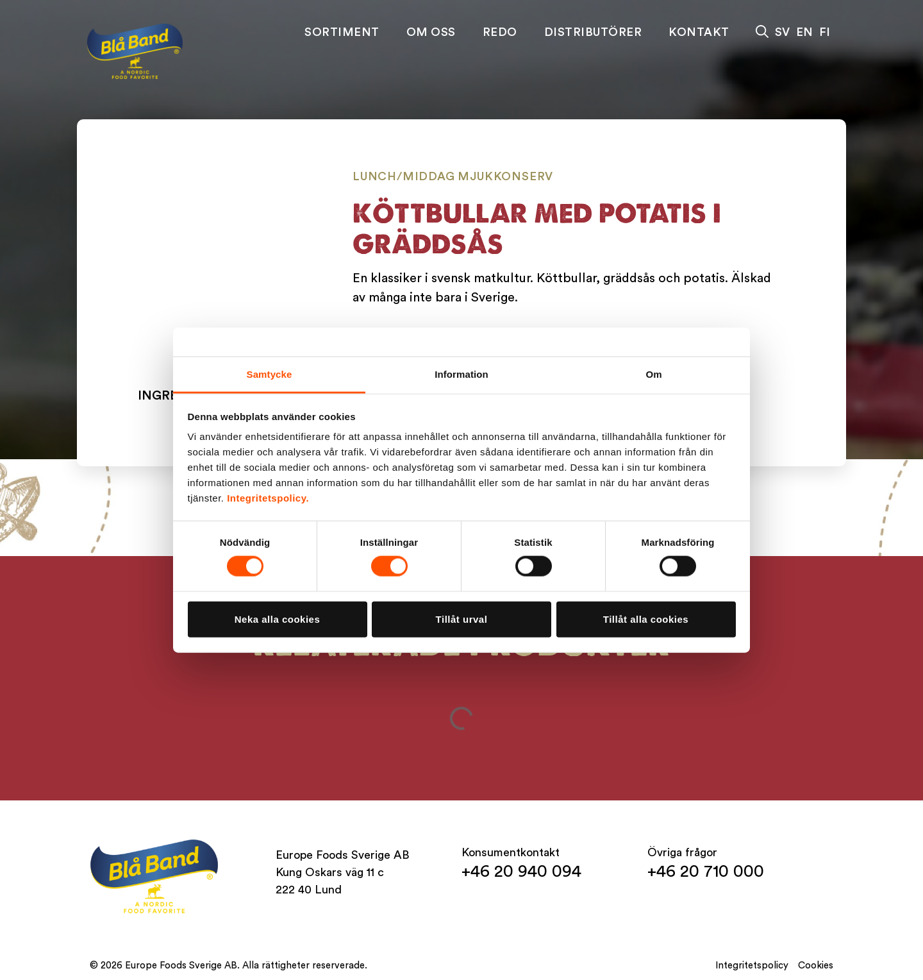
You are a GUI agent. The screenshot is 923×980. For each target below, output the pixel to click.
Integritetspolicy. (268, 498)
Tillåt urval (462, 618)
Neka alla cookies (277, 618)
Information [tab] (461, 374)
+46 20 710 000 (705, 871)
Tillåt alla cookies (645, 618)
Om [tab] (653, 374)
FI (824, 32)
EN (804, 32)
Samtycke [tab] (269, 374)
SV (782, 32)
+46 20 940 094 (521, 871)
